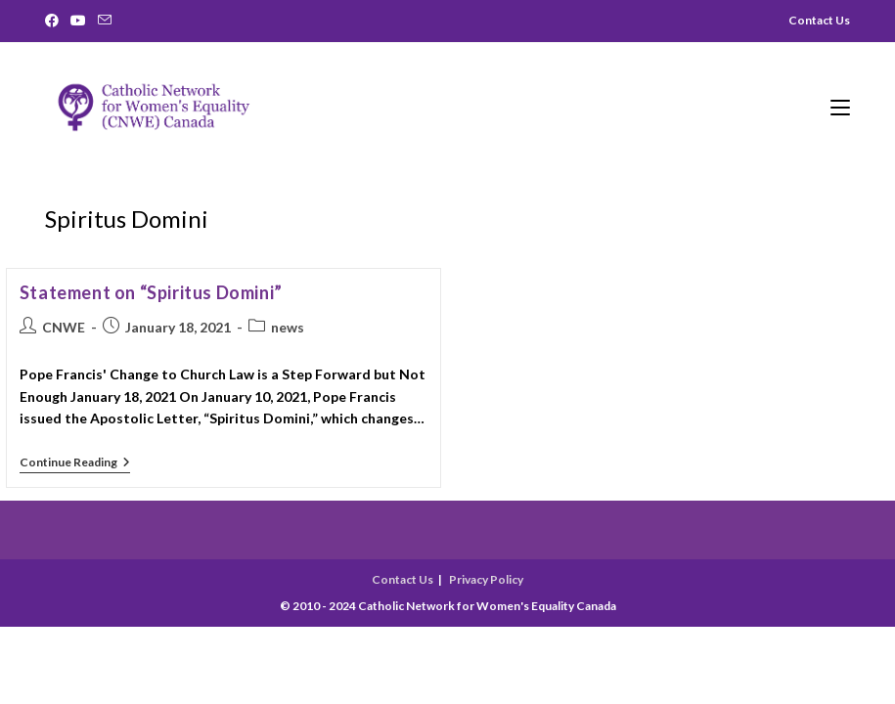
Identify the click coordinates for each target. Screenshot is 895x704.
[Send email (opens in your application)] (104, 20)
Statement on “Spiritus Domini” (151, 292)
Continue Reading (75, 464)
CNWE (63, 327)
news (287, 327)
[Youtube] (78, 20)
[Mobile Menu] (840, 105)
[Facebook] (55, 20)
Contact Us (402, 579)
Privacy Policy (486, 579)
